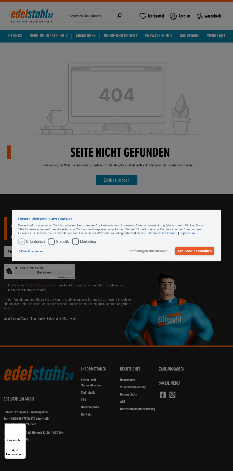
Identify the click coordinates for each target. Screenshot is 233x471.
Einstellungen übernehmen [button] (148, 251)
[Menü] (23, 426)
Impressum (187, 233)
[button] (32, 251)
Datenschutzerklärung (162, 233)
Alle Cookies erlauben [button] (194, 251)
